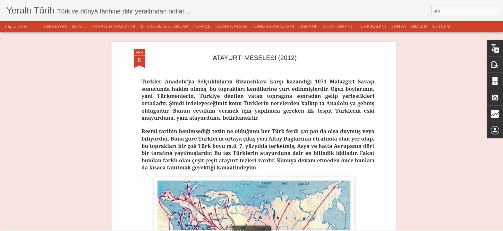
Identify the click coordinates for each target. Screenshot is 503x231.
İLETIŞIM (440, 26)
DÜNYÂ (398, 26)
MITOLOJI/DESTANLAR (164, 26)
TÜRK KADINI (371, 26)
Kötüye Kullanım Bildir (319, 227)
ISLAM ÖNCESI (231, 26)
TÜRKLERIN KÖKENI (113, 26)
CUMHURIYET (338, 26)
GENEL (79, 26)
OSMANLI (308, 26)
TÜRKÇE (201, 26)
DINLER (419, 26)
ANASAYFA (55, 26)
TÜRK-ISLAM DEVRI (273, 26)
